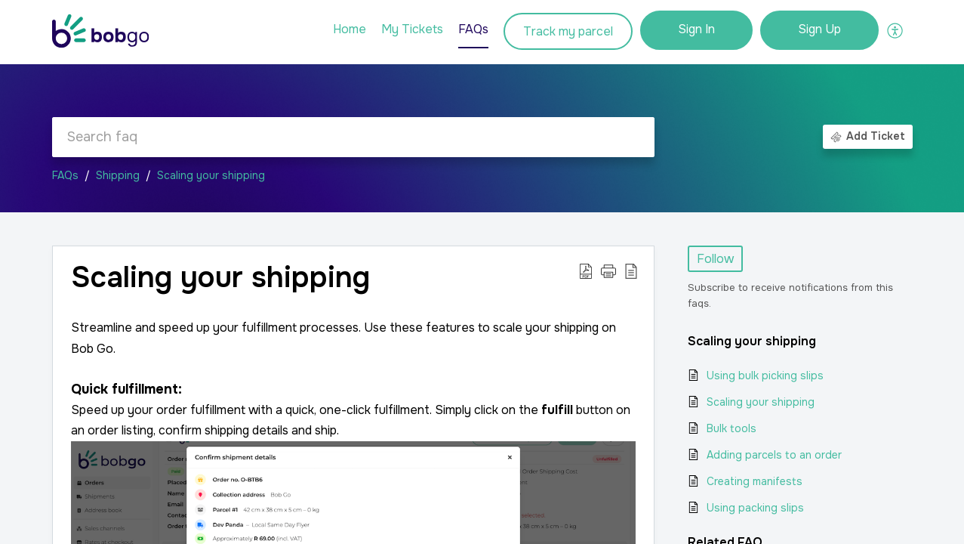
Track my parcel (568, 31)
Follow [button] (715, 259)
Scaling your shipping (211, 175)
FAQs (65, 175)
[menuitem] (696, 30)
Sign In (696, 29)
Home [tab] (349, 29)
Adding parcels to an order (774, 455)
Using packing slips (755, 508)
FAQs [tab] (473, 29)
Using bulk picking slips (765, 375)
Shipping (118, 175)
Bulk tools (731, 428)
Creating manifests (754, 481)
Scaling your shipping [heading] (220, 278)
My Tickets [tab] (412, 29)
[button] (896, 30)
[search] (353, 137)
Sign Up (819, 29)
